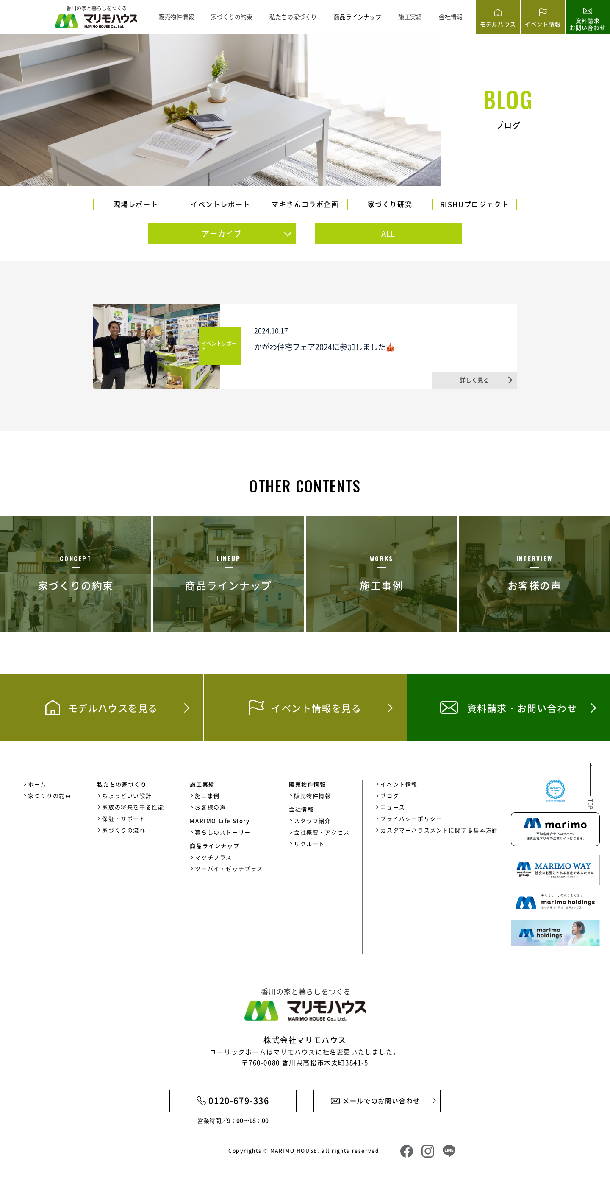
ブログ (389, 795)
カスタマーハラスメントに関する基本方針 (439, 830)
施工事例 (207, 795)
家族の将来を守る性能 (133, 807)
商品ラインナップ (357, 16)
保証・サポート (123, 818)
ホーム (37, 784)
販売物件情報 (176, 16)
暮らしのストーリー (222, 832)
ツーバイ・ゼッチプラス (229, 868)
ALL (388, 233)
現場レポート (136, 204)
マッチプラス (213, 857)
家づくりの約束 (231, 16)
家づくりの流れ (123, 830)
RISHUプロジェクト (474, 204)
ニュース (392, 807)
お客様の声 (210, 807)
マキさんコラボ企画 (305, 204)
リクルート (309, 843)
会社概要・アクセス (321, 832)
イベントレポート (220, 204)
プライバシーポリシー (411, 818)
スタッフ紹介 (312, 821)
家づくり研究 (390, 204)
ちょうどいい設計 (127, 795)
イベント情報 (399, 784)
